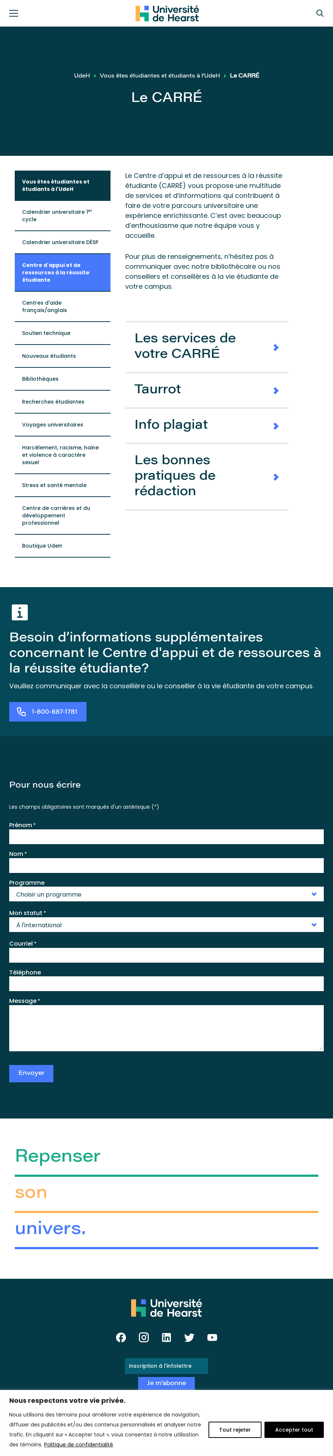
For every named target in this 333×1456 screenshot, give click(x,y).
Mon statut (27, 913)
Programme (27, 883)
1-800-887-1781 (54, 712)
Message (24, 1001)
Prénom (22, 825)
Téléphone (25, 972)
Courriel (22, 944)
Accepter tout (294, 1429)
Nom (18, 854)
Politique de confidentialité (78, 1444)
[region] (166, 1423)
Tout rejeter (235, 1429)
